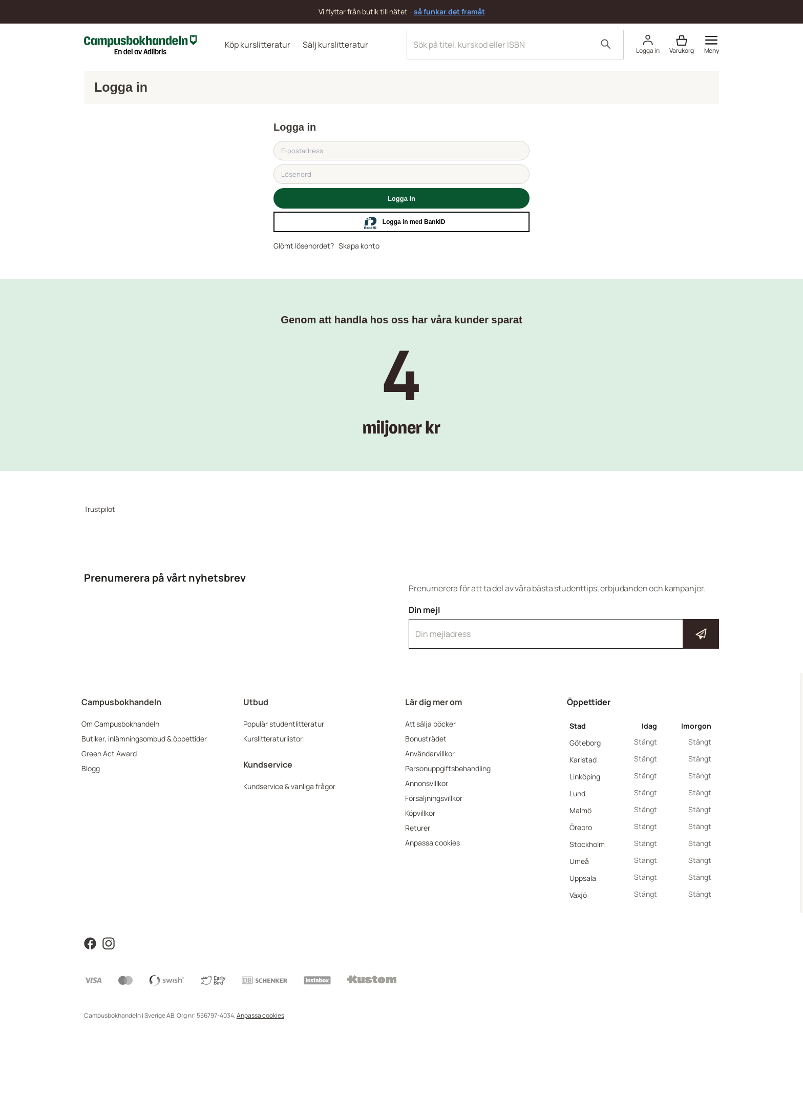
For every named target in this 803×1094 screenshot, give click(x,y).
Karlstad (583, 760)
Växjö (578, 895)
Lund (577, 793)
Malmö (580, 810)
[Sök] (606, 44)
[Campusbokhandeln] (140, 44)
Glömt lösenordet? (303, 246)
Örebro (580, 827)
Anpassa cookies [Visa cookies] (260, 1015)
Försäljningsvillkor (433, 798)
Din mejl (564, 627)
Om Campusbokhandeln (120, 724)
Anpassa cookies (432, 843)
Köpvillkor (420, 813)
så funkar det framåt (449, 11)
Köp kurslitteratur (257, 44)
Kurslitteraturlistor (273, 739)
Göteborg (585, 743)
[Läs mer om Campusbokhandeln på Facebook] (90, 942)
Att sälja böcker (430, 724)
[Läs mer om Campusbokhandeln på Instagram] (108, 942)
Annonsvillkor (426, 783)
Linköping (584, 776)
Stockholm (587, 844)
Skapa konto (359, 246)
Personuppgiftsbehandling (448, 768)
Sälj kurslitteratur (335, 44)
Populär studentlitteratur (283, 724)
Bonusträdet (426, 739)
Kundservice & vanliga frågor (289, 786)
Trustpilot (99, 509)
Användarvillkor (430, 753)
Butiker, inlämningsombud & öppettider (144, 739)
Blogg (90, 768)
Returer (417, 828)
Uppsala (582, 878)
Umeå (579, 861)
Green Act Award (109, 753)
